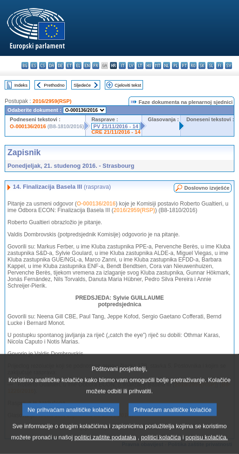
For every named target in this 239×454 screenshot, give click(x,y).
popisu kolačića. (206, 444)
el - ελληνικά (78, 65)
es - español (33, 65)
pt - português (184, 65)
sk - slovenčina (201, 65)
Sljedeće (82, 85)
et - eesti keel (69, 65)
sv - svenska (228, 65)
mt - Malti (157, 65)
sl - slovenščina (210, 65)
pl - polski (175, 65)
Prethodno (54, 85)
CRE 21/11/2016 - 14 (115, 132)
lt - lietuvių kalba (140, 65)
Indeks (20, 85)
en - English (86, 65)
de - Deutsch (60, 65)
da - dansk (51, 65)
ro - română (193, 65)
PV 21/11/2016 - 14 (115, 126)
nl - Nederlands (166, 65)
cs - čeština (42, 65)
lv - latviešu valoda (131, 65)
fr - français (95, 65)
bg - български (24, 65)
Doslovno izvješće (206, 188)
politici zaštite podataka (105, 444)
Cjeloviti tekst (128, 85)
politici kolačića (161, 444)
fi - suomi (219, 65)
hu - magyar (148, 65)
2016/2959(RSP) (52, 101)
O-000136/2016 (28, 126)
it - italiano (122, 65)
